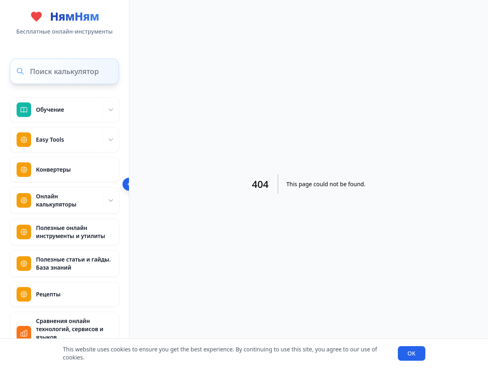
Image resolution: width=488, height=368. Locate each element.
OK (412, 353)
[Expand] (110, 110)
